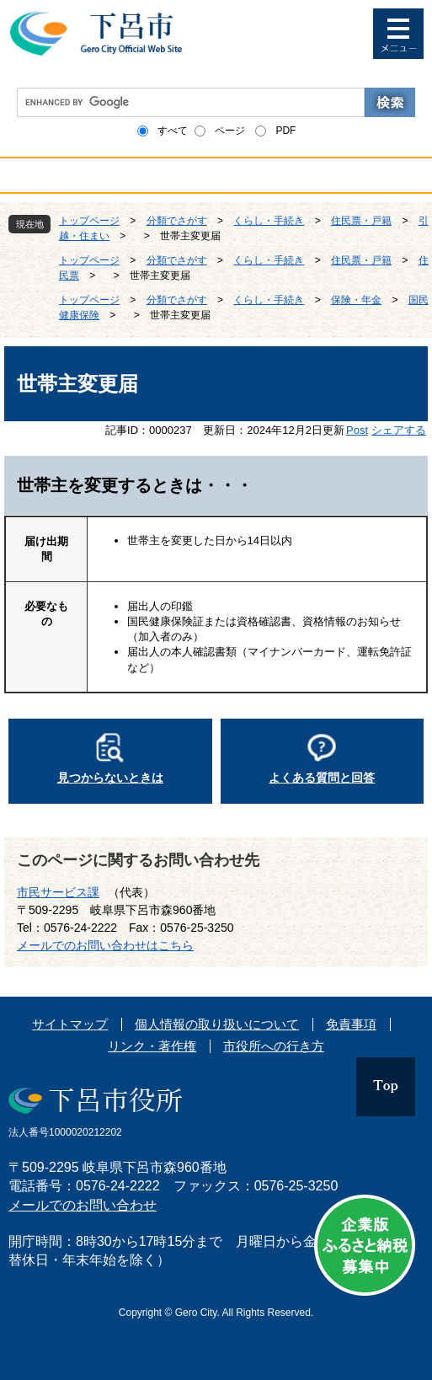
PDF (285, 130)
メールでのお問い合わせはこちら (105, 945)
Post (357, 430)
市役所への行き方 (273, 1046)
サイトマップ (70, 1024)
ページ (230, 130)
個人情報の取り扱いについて (217, 1024)
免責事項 (351, 1024)
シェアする (398, 430)
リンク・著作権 (152, 1046)
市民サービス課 (58, 892)
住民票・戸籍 (361, 221)
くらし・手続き (268, 221)
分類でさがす (177, 221)
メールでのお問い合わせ (82, 1205)
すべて (172, 130)
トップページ (89, 221)
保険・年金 (356, 300)
